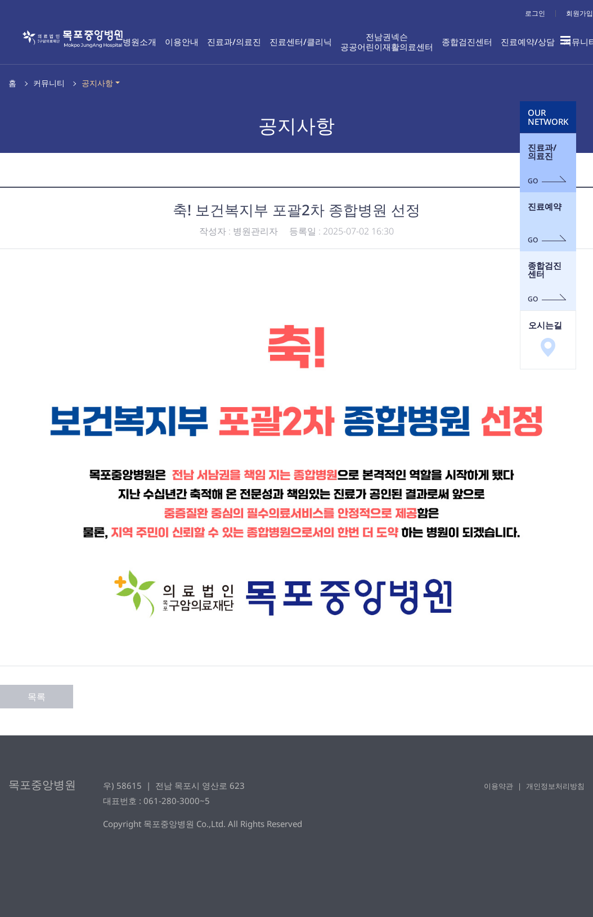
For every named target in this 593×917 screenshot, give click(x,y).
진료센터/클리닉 (300, 41)
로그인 (535, 13)
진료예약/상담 (528, 41)
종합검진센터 (467, 41)
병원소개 (139, 41)
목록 (37, 696)
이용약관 (498, 786)
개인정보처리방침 (555, 786)
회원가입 (579, 13)
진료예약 (547, 223)
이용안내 (182, 41)
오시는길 (545, 338)
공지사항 (97, 83)
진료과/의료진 (234, 41)
